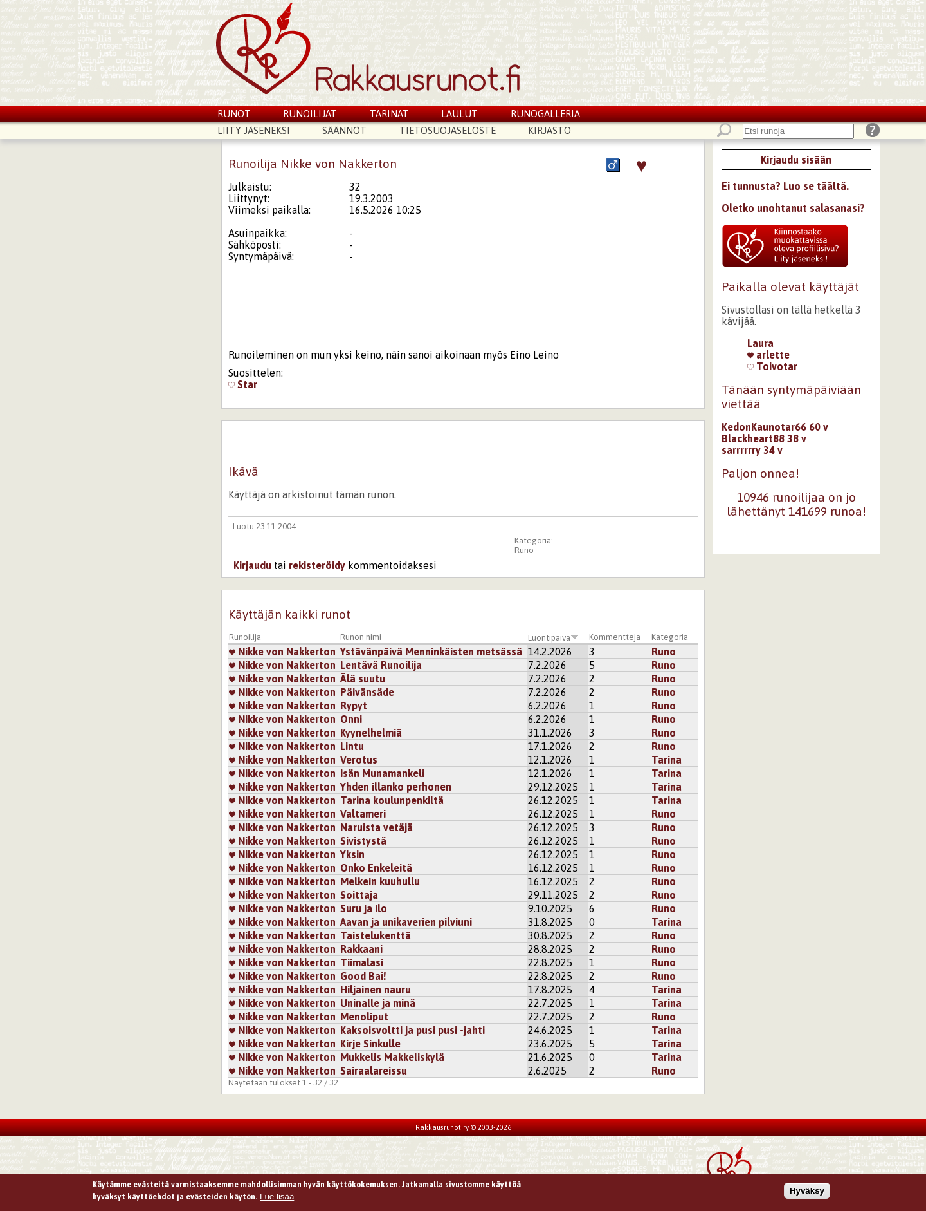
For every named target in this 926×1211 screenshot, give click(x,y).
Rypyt (353, 705)
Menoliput (364, 1016)
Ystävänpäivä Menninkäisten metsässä (431, 651)
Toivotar (772, 366)
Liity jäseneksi (253, 130)
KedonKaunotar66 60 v (775, 427)
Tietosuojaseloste (447, 130)
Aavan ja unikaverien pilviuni (406, 922)
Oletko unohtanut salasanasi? (793, 208)
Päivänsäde (367, 692)
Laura (760, 343)
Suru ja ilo (363, 908)
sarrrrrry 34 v (752, 450)
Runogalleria (545, 113)
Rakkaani (361, 949)
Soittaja (359, 895)
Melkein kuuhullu (380, 881)
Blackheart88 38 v (764, 438)
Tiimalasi (361, 962)
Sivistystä (363, 841)
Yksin (352, 854)
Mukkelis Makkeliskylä (392, 1057)
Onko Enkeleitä (376, 868)
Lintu (352, 746)
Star (242, 384)
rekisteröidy (317, 565)
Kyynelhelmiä (371, 732)
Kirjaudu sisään (796, 159)
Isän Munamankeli (382, 773)
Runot (234, 113)
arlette (768, 355)
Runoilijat (310, 113)
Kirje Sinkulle (370, 1043)
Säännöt (344, 130)
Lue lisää (277, 1197)
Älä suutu (362, 678)
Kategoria (669, 637)
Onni (351, 719)
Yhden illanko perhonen (395, 787)
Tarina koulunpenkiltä (392, 800)
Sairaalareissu (373, 1070)
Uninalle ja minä (377, 1003)
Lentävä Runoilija (381, 665)
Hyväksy (807, 1191)
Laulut (459, 113)
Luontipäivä (553, 638)
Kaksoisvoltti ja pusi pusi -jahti (412, 1030)
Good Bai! (363, 976)
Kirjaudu (252, 565)
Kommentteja (614, 637)
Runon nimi (360, 637)
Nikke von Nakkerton (282, 651)
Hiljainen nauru (375, 989)
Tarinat (389, 113)
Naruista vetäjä (376, 827)
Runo (524, 550)
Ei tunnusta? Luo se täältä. (785, 186)
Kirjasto (549, 130)
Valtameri (363, 814)
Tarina (666, 759)
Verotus (358, 759)
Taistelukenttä (375, 935)
